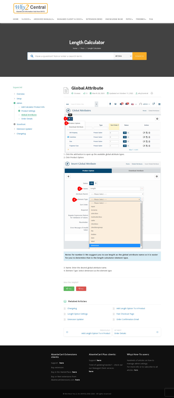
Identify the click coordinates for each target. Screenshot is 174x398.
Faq (151, 19)
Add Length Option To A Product (131, 308)
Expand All (17, 87)
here (62, 363)
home (75, 48)
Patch (129, 19)
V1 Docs (26, 19)
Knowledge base (114, 19)
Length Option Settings (78, 314)
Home (16, 19)
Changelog (72, 308)
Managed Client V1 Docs (70, 19)
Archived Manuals (44, 19)
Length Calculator (94, 48)
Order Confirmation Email (128, 319)
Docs (82, 48)
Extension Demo (94, 19)
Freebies (141, 19)
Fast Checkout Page (125, 314)
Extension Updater (76, 319)
